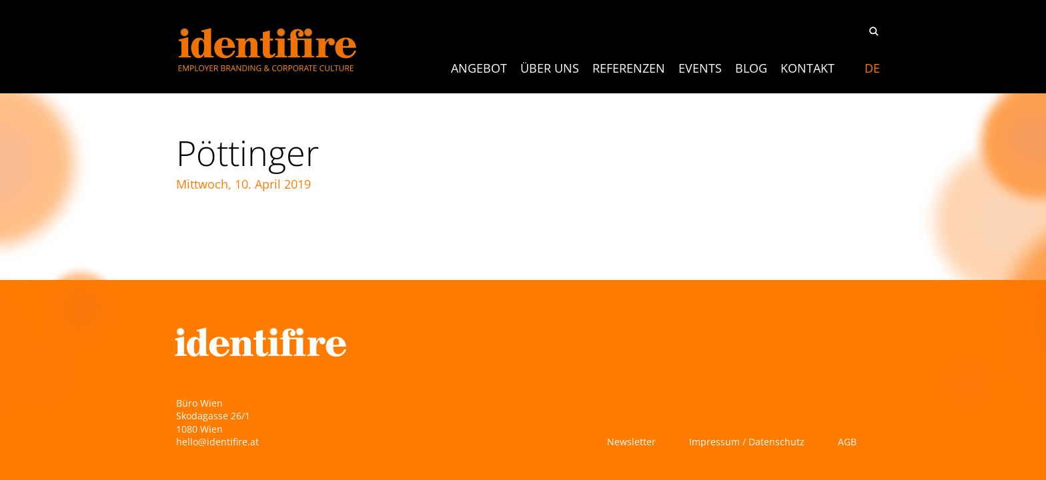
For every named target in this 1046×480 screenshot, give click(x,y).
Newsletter (631, 441)
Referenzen (628, 68)
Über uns (549, 68)
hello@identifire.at (217, 441)
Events (700, 68)
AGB (847, 441)
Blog (751, 68)
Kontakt (807, 68)
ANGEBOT (479, 68)
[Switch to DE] (872, 68)
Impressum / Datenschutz (747, 441)
